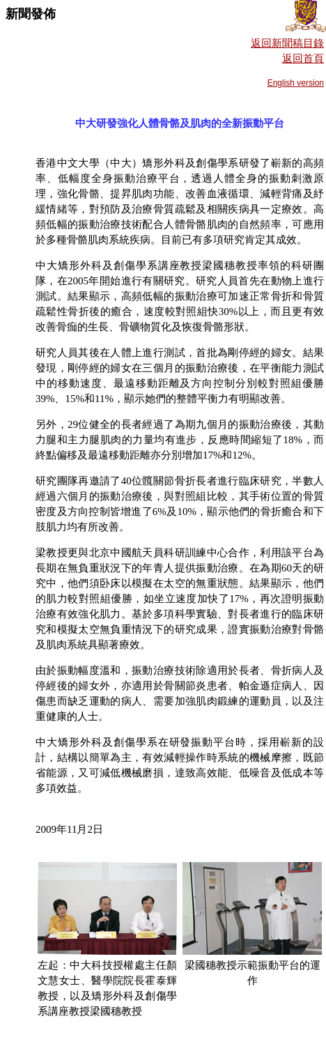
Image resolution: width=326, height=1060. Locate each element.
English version (295, 83)
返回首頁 (303, 58)
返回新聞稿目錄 (287, 43)
